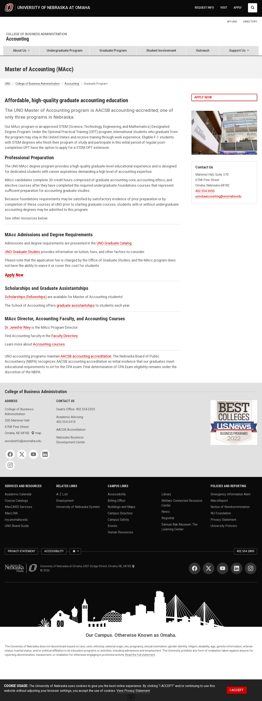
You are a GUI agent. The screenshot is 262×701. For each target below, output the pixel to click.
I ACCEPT (237, 690)
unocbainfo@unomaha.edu (23, 441)
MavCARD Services (18, 507)
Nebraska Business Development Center (70, 440)
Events (112, 526)
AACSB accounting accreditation (86, 356)
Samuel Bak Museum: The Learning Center (180, 526)
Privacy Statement (223, 519)
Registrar (168, 518)
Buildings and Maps (121, 507)
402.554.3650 (205, 191)
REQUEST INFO (204, 7)
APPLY (238, 7)
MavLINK (11, 513)
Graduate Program (113, 50)
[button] (21, 51)
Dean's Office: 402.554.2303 (75, 409)
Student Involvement (161, 50)
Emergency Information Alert (230, 494)
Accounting (17, 39)
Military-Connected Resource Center (182, 503)
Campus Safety (118, 519)
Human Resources (120, 532)
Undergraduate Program (64, 50)
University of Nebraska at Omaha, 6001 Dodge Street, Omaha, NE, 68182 (87, 566)
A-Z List (62, 494)
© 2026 (45, 570)
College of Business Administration (36, 34)
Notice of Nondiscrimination (230, 507)
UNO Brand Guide (17, 526)
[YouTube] (33, 454)
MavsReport (219, 500)
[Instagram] (10, 465)
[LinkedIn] (45, 454)
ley (28, 327)
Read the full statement (140, 654)
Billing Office (116, 500)
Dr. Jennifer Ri (15, 327)
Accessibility (117, 494)
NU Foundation (221, 513)
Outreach (202, 50)
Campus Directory (120, 513)
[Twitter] (21, 454)
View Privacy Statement (133, 691)
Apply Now (14, 274)
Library (166, 494)
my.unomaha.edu (16, 519)
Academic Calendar (18, 494)
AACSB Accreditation (70, 430)
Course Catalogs (16, 500)
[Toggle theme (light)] (75, 551)
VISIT (223, 7)
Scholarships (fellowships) (26, 297)
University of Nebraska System (78, 507)
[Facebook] (10, 454)
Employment (65, 500)
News (166, 512)
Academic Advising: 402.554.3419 (70, 419)
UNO (7, 83)
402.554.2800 (245, 551)
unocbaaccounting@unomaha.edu (218, 196)
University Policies (224, 526)
